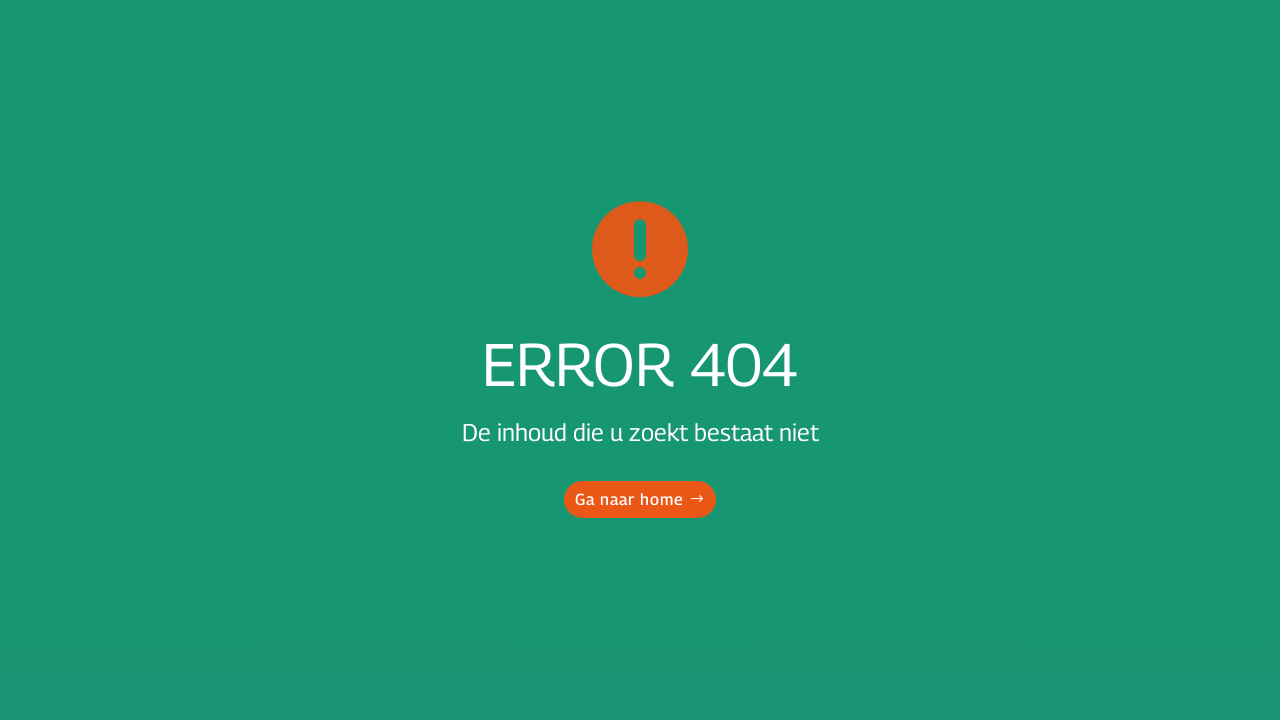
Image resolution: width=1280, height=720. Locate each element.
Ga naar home (629, 499)
